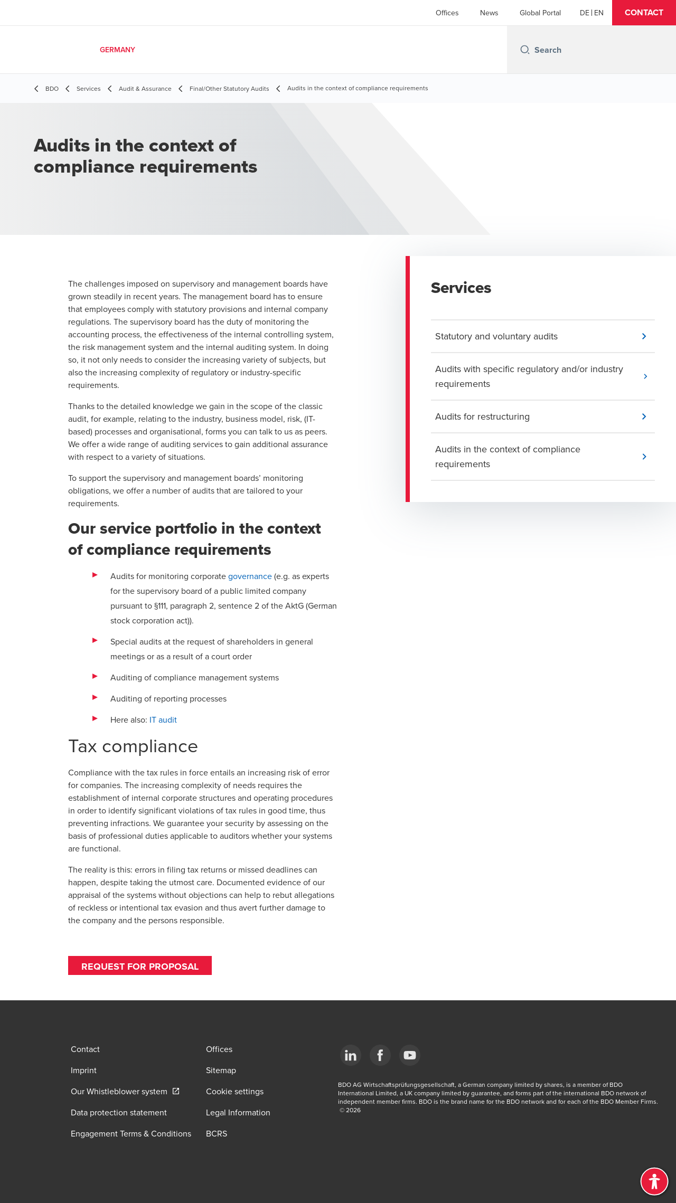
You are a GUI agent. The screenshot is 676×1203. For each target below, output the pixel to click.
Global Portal (540, 12)
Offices (447, 12)
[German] (584, 13)
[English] (599, 13)
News (489, 12)
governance (250, 576)
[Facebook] (380, 1055)
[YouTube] (409, 1055)
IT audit (163, 719)
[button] (644, 12)
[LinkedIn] (350, 1055)
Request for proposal (140, 966)
